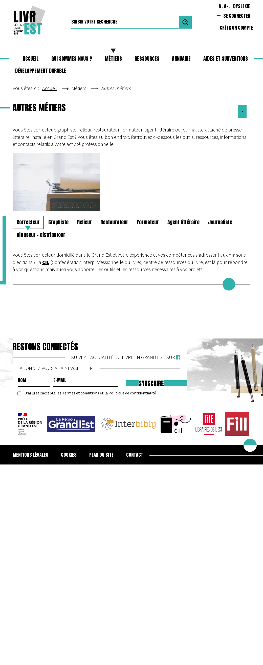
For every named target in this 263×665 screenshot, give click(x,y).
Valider (185, 22)
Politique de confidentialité (132, 392)
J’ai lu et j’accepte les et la (90, 393)
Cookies (69, 454)
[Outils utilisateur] (242, 111)
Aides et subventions (225, 58)
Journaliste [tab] (220, 222)
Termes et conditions (81, 392)
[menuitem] (34, 454)
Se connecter (236, 15)
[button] (113, 59)
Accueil (31, 58)
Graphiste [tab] (58, 222)
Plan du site (101, 454)
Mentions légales (30, 454)
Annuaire (181, 58)
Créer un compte (236, 27)
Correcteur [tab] (28, 222)
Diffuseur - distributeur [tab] (41, 235)
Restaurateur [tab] (114, 222)
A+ (226, 6)
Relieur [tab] (84, 222)
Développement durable (40, 71)
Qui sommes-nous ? (71, 58)
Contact (134, 454)
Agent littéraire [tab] (183, 222)
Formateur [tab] (148, 222)
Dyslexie (241, 6)
